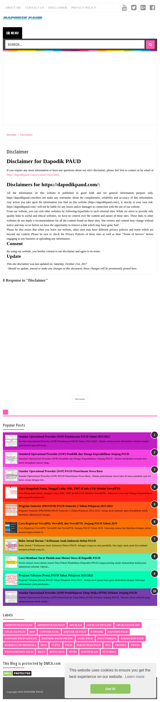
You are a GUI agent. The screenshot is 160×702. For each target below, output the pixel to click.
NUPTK (56, 645)
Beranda (80, 398)
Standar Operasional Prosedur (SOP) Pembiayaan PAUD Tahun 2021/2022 (64, 436)
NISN (44, 645)
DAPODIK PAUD (33, 691)
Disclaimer (57, 7)
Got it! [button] (110, 689)
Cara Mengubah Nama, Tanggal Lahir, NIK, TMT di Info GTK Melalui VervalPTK (70, 488)
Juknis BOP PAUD (132, 638)
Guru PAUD (85, 638)
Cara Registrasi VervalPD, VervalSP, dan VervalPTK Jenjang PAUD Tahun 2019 (68, 523)
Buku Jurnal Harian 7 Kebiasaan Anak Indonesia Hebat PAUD (57, 540)
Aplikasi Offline (99, 625)
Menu (12, 32)
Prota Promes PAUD (19, 651)
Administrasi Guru (19, 625)
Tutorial (109, 651)
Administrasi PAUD (51, 625)
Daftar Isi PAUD (75, 631)
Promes (120, 645)
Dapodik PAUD (118, 631)
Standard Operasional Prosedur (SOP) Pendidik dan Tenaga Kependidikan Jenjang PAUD (74, 454)
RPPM (73, 651)
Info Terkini (107, 638)
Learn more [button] (135, 677)
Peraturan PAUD (89, 645)
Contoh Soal (49, 631)
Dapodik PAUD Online (57, 638)
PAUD (68, 645)
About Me (13, 7)
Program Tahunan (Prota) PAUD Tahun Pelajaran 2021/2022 (56, 575)
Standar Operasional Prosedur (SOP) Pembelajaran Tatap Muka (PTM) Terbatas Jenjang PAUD (78, 592)
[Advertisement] (80, 88)
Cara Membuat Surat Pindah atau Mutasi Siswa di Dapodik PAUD (59, 558)
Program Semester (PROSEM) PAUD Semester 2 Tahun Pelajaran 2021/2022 (66, 506)
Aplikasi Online (128, 625)
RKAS (41, 651)
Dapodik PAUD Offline (21, 638)
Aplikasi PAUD (15, 631)
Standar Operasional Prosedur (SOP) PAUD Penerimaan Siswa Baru (61, 471)
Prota (135, 645)
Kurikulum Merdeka (20, 645)
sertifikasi (89, 651)
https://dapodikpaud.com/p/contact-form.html (33, 174)
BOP (32, 631)
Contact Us (34, 7)
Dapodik (97, 631)
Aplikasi (75, 625)
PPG (107, 645)
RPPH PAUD (57, 651)
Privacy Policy (83, 7)
